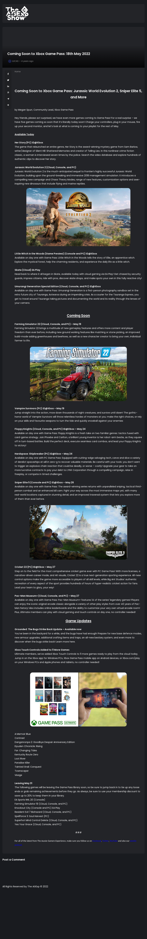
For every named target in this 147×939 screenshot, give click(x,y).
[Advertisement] (73, 915)
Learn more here (65, 641)
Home (17, 71)
